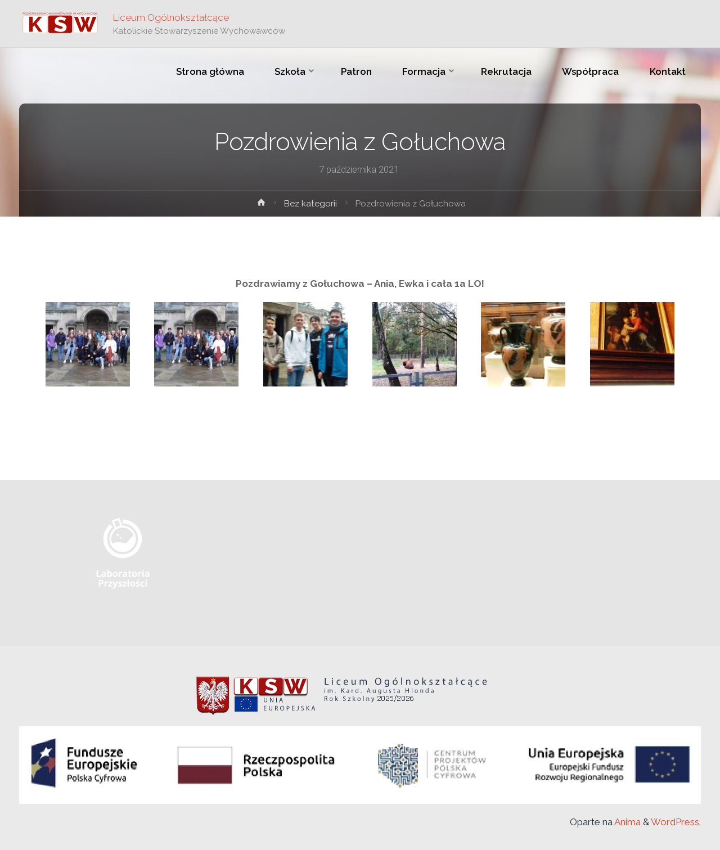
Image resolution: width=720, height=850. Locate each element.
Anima (627, 821)
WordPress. (676, 821)
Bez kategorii (310, 204)
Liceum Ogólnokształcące (171, 17)
